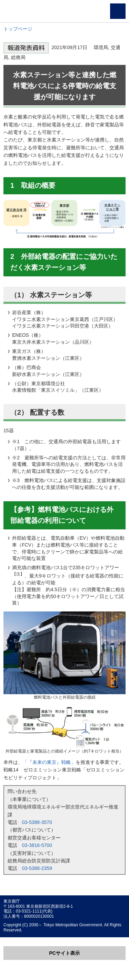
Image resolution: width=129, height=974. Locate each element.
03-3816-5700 (37, 845)
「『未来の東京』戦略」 (49, 762)
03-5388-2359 (37, 868)
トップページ (17, 29)
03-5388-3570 (37, 822)
